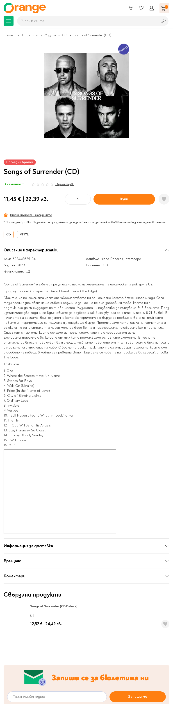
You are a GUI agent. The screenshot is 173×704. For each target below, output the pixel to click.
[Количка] (164, 8)
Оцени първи (64, 184)
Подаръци (30, 35)
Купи (124, 199)
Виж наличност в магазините (28, 215)
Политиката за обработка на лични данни (75, 667)
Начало (10, 35)
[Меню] (9, 21)
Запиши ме (137, 656)
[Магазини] (130, 8)
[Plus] (84, 199)
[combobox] (86, 21)
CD (64, 35)
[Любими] (141, 8)
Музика (50, 35)
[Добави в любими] (164, 199)
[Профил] (151, 8)
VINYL (24, 234)
